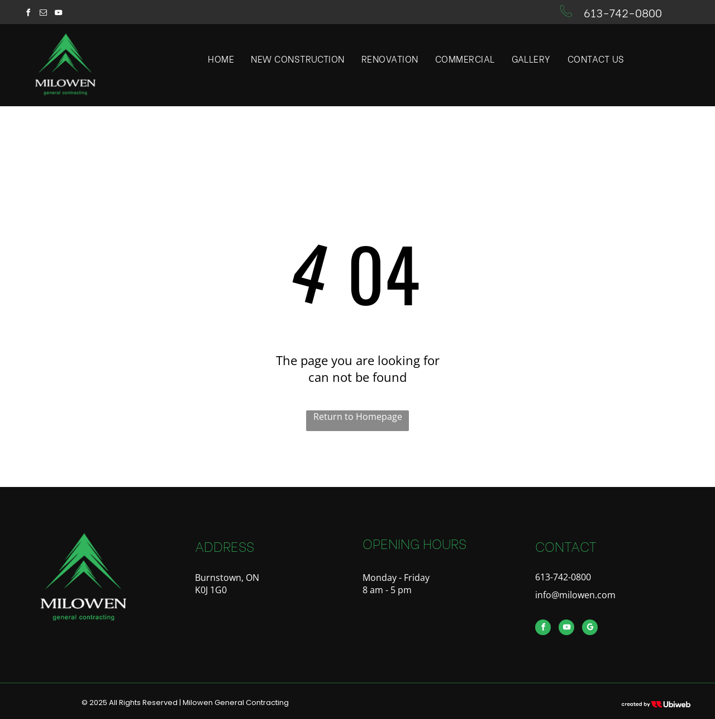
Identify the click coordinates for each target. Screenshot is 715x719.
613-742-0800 (623, 12)
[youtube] (58, 14)
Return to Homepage (357, 416)
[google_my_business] (590, 628)
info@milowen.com (575, 595)
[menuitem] (220, 58)
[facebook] (28, 14)
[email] (43, 14)
